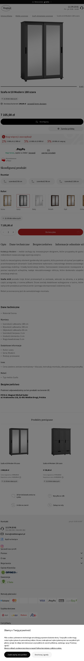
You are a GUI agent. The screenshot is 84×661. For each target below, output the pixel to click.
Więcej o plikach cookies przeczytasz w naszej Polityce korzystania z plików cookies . (33, 648)
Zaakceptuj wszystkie (17, 654)
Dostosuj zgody (42, 654)
